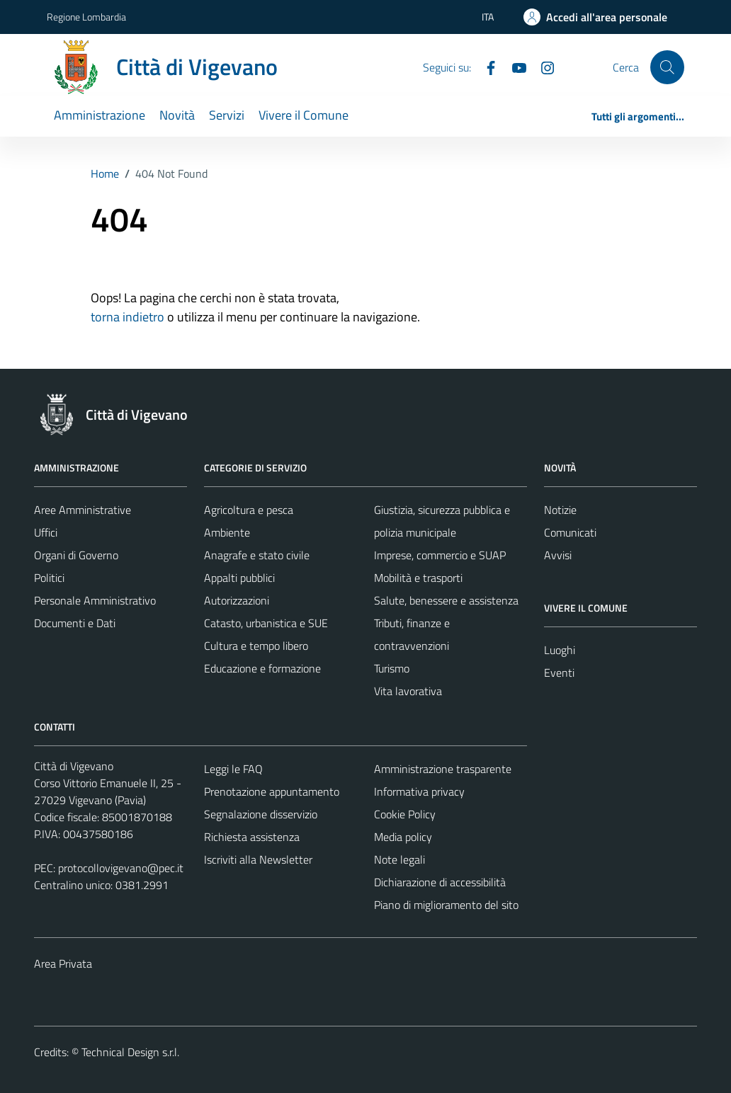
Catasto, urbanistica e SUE (266, 622)
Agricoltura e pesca (248, 509)
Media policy (403, 836)
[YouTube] (513, 66)
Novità (177, 115)
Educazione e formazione (262, 668)
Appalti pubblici (239, 577)
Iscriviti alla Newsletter (258, 859)
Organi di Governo (76, 554)
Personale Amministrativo (95, 600)
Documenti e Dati (74, 622)
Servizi (226, 115)
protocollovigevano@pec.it (120, 867)
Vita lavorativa (408, 690)
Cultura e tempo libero (256, 645)
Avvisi (558, 554)
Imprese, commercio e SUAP (440, 554)
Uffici (45, 532)
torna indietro (127, 316)
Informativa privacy (419, 791)
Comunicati (570, 532)
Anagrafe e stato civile (257, 554)
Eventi (559, 672)
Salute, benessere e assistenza (446, 600)
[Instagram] (542, 66)
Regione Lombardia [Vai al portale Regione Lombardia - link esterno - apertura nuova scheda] (86, 16)
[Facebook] (485, 66)
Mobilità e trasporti (418, 577)
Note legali (399, 859)
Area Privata (63, 963)
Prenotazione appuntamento (271, 791)
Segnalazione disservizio (260, 814)
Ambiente (227, 532)
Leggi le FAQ (233, 768)
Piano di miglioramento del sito (446, 904)
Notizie (560, 509)
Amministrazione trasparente (442, 768)
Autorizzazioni (236, 600)
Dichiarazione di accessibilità (440, 882)
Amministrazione (99, 115)
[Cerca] (667, 67)
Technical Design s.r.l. (130, 1051)
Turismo (391, 668)
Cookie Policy (405, 814)
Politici (49, 577)
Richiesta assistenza (252, 836)
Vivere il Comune (303, 115)
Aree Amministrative (82, 509)
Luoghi (559, 649)
